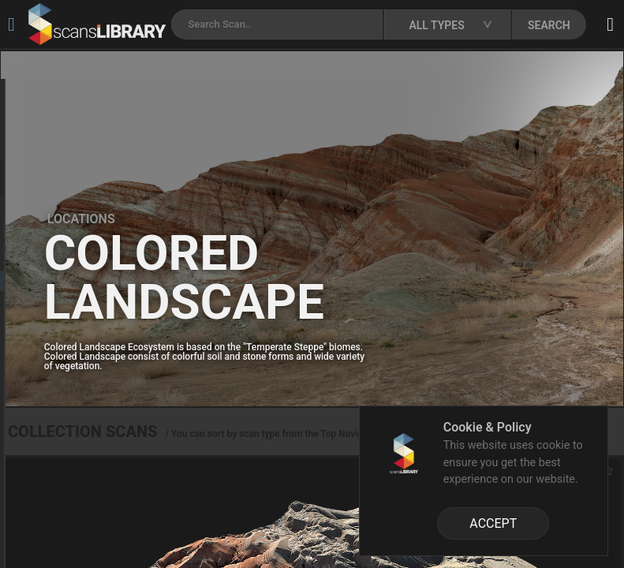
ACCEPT (493, 523)
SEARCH (549, 25)
